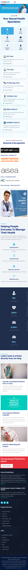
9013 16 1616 (7, 465)
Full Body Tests (5, 521)
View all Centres (4, 497)
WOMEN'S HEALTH (6, 526)
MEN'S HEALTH (5, 523)
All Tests (4, 542)
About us (4, 537)
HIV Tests (4, 514)
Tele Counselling (6, 511)
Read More (20, 567)
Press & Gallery (5, 540)
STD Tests (4, 516)
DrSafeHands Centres (7, 535)
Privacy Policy (5, 547)
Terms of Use (5, 549)
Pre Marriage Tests (6, 518)
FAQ (3, 544)
